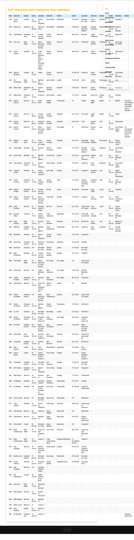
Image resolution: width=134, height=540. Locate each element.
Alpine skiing (109, 18)
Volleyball (108, 72)
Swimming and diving (112, 58)
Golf (106, 36)
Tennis (107, 63)
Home (107, 13)
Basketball (109, 22)
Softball (108, 54)
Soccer (107, 49)
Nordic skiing (109, 45)
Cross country (110, 27)
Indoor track (109, 40)
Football (108, 31)
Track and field (110, 67)
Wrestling (108, 76)
